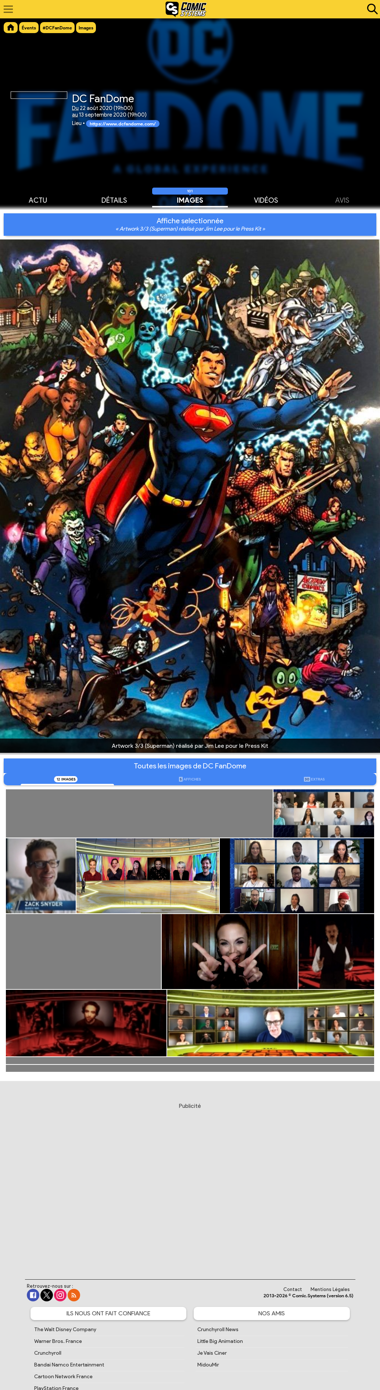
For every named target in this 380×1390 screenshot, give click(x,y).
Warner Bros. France (58, 1341)
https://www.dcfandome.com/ (123, 123)
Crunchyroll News (218, 1329)
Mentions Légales (330, 1289)
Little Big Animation (220, 1341)
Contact (292, 1289)
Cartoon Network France (63, 1376)
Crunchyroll (47, 1353)
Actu (38, 200)
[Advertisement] (190, 1184)
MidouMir (208, 1365)
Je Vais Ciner (212, 1353)
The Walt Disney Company (65, 1329)
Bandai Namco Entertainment (69, 1365)
